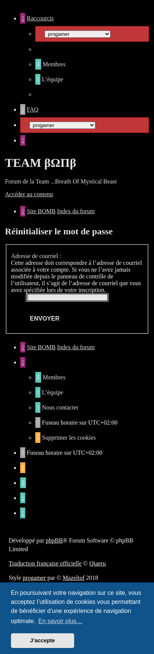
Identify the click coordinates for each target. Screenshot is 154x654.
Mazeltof (74, 578)
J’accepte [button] (42, 640)
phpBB (54, 540)
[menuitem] (50, 64)
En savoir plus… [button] (60, 621)
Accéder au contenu (29, 194)
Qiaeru (97, 563)
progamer (34, 578)
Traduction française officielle (45, 563)
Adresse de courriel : (36, 256)
